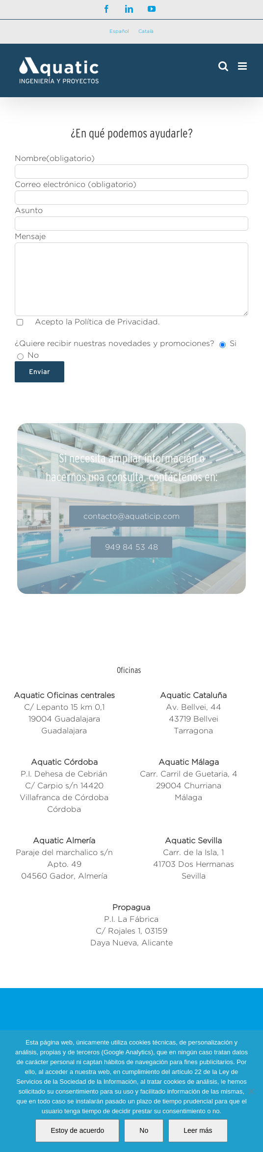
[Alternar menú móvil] (243, 66)
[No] (251, 1091)
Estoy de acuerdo (77, 1130)
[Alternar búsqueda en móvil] (223, 66)
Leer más (198, 1130)
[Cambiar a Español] (119, 32)
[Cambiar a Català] (145, 32)
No (143, 1130)
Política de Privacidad (116, 322)
